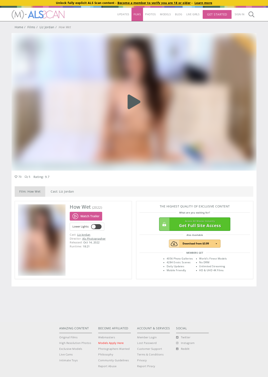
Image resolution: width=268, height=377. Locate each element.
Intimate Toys (68, 360)
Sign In (240, 14)
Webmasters (106, 337)
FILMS (137, 14)
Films (31, 27)
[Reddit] (183, 349)
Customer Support (149, 349)
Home (19, 27)
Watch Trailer (85, 216)
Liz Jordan (47, 27)
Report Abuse (107, 366)
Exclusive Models (70, 349)
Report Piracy (146, 366)
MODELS (165, 14)
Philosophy (105, 354)
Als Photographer (94, 238)
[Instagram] (185, 343)
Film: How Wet (30, 191)
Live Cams (66, 354)
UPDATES (123, 14)
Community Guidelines (113, 360)
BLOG (178, 14)
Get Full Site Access (193, 224)
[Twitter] (183, 337)
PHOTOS (150, 14)
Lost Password (147, 343)
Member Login (147, 337)
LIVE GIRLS (193, 14)
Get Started (217, 14)
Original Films (68, 337)
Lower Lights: (87, 226)
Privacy (142, 360)
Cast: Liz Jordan (62, 191)
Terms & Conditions (150, 354)
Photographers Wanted (114, 349)
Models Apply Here (111, 343)
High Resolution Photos (75, 343)
